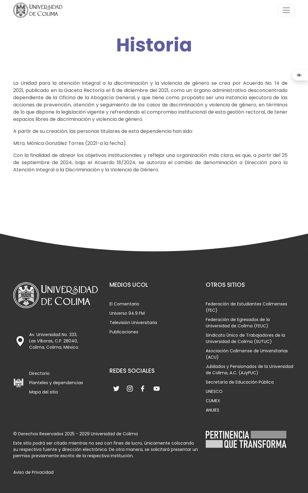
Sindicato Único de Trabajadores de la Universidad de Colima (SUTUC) (245, 338)
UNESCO (214, 391)
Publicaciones (123, 332)
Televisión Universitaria (133, 323)
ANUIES (212, 410)
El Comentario (124, 304)
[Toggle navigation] (286, 10)
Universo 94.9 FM (127, 313)
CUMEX (213, 401)
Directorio (39, 373)
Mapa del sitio (43, 392)
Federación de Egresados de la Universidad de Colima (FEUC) (238, 323)
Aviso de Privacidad (33, 472)
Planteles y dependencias (56, 383)
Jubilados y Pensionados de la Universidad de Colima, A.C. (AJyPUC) (249, 369)
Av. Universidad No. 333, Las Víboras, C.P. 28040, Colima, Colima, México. (54, 341)
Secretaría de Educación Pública (240, 382)
